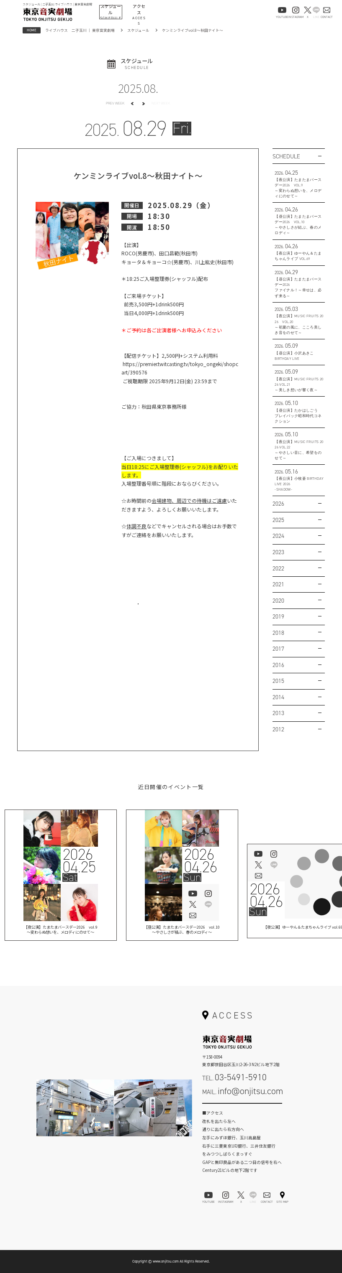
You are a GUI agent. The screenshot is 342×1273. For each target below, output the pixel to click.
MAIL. (242, 1091)
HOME (31, 30)
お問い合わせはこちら (138, 611)
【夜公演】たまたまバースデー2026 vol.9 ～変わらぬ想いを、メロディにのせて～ (60, 930)
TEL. (234, 1077)
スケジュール (138, 30)
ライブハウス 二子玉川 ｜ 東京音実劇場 (80, 30)
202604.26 (200, 861)
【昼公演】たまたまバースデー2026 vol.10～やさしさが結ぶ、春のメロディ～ (182, 930)
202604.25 (79, 861)
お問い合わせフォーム (242, 1110)
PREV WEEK (115, 103)
